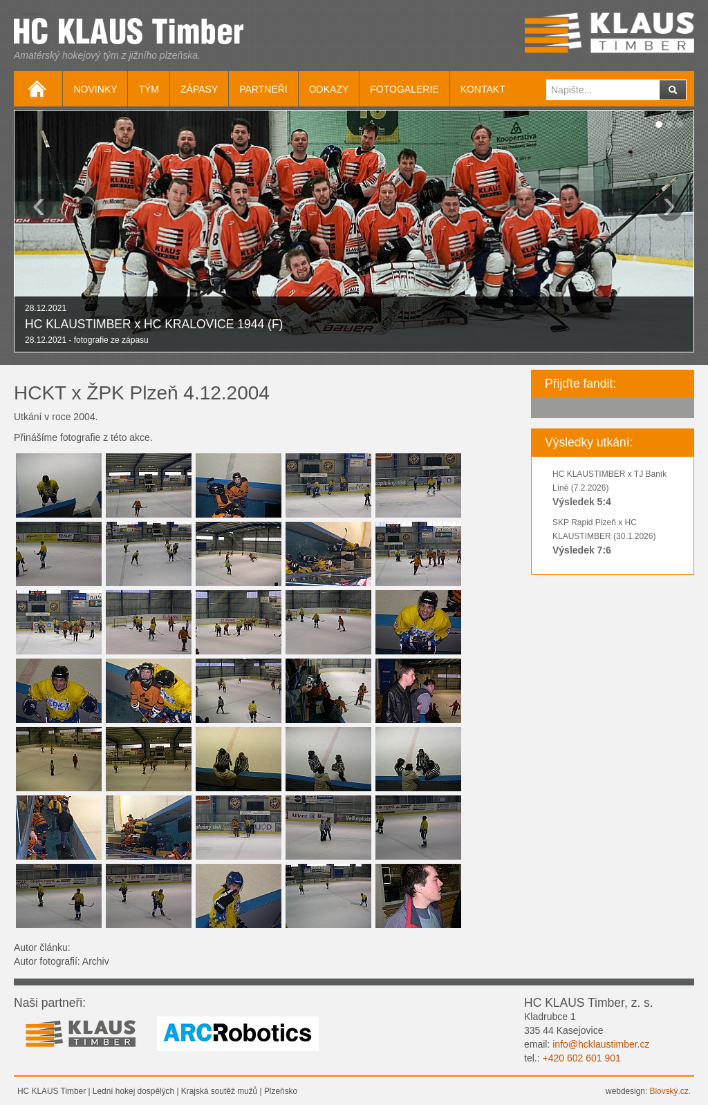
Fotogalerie (404, 89)
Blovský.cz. (670, 1091)
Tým (148, 89)
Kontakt (482, 89)
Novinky (95, 89)
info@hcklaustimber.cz (600, 1044)
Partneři (263, 89)
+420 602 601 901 (581, 1058)
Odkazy (329, 89)
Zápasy (199, 89)
